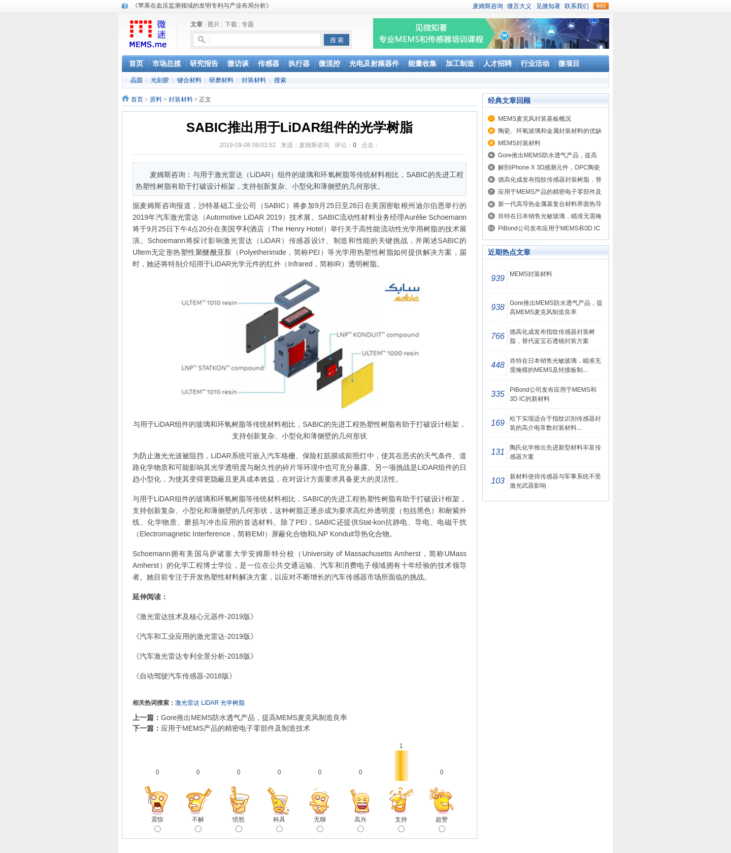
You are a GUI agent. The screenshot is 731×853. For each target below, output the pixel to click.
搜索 (280, 80)
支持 (401, 824)
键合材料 (189, 80)
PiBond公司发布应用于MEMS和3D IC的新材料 (553, 394)
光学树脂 (232, 702)
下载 (231, 24)
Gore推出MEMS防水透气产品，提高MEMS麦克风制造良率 (254, 717)
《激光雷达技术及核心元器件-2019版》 (194, 616)
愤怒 (238, 824)
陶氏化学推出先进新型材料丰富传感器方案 (555, 452)
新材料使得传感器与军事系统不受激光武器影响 (555, 481)
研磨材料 (221, 80)
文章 (196, 24)
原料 (156, 99)
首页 (137, 99)
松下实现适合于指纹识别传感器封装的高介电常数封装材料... (555, 423)
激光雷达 (187, 702)
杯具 (279, 824)
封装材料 (254, 80)
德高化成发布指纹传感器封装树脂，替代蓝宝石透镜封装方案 (552, 336)
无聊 (320, 824)
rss (601, 6)
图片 (214, 24)
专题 (248, 24)
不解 (198, 824)
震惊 (157, 824)
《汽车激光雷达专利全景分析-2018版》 (194, 656)
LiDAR (210, 702)
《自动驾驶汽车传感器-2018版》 (184, 676)
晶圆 (136, 80)
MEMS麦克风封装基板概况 (534, 118)
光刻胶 (160, 80)
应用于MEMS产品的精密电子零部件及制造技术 (235, 728)
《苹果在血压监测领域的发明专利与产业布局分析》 (202, 5)
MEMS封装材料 (519, 143)
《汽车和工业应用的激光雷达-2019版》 (194, 636)
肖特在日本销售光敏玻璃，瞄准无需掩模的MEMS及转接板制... (555, 365)
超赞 (442, 824)
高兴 (360, 824)
